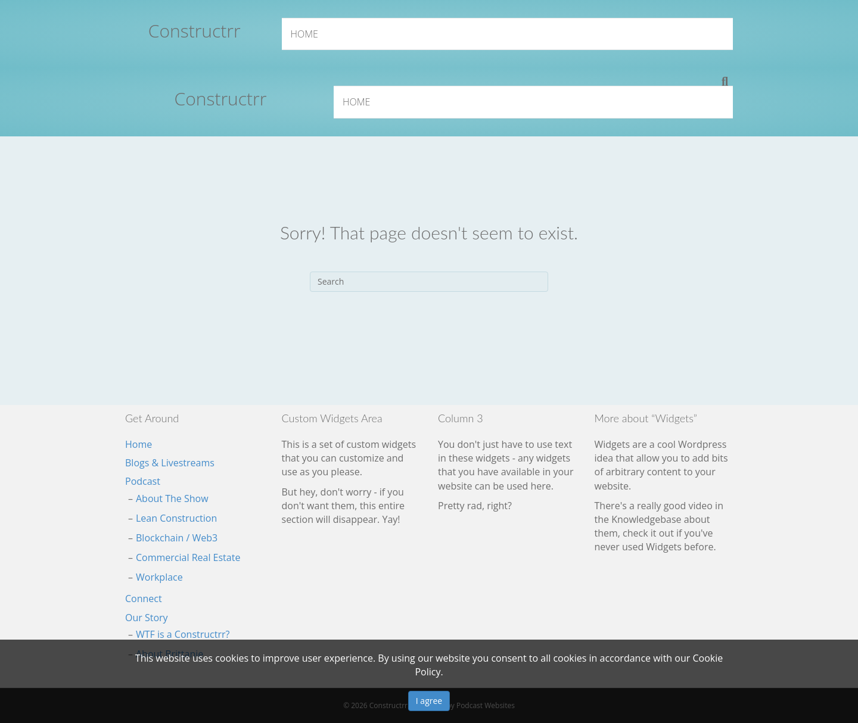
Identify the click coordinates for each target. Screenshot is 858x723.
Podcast (142, 481)
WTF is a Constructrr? (182, 634)
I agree (429, 700)
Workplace (159, 577)
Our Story (146, 617)
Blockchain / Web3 (176, 537)
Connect (143, 598)
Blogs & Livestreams (169, 462)
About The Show (172, 498)
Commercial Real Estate (188, 557)
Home (304, 33)
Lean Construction (176, 518)
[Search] (725, 81)
